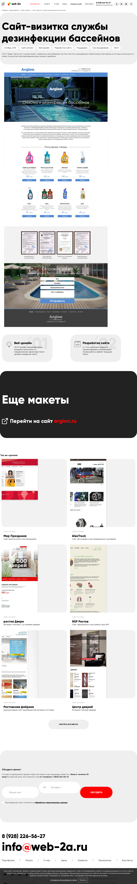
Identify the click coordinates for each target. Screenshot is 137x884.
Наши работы (14, 10)
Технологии (104, 862)
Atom (116, 48)
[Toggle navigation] (4, 3)
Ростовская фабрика (19, 707)
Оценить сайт (76, 4)
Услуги (47, 4)
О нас (56, 4)
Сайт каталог (25, 10)
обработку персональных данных (51, 804)
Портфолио (35, 4)
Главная (5, 10)
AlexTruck (79, 536)
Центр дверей (82, 707)
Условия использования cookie (63, 880)
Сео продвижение (100, 48)
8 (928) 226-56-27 (103, 3)
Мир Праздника (15, 536)
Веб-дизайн (44, 48)
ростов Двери (14, 621)
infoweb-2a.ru (45, 848)
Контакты (89, 4)
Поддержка (82, 48)
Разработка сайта (63, 48)
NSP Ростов (80, 621)
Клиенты (82, 862)
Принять (83, 880)
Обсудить (96, 794)
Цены (64, 4)
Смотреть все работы (68, 725)
